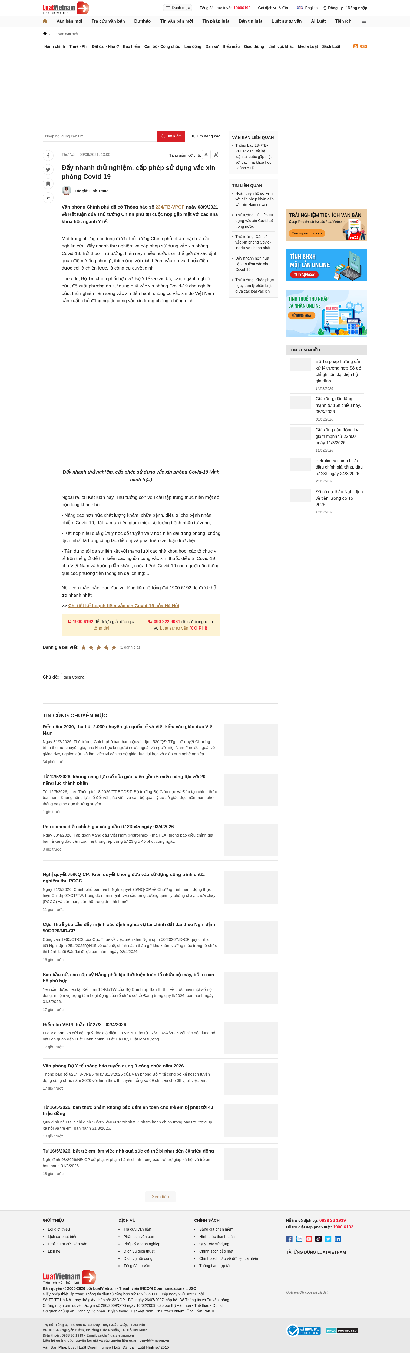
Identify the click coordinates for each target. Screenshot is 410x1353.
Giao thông (254, 46)
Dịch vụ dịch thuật (139, 1251)
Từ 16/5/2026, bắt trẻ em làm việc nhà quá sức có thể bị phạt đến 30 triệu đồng (128, 1151)
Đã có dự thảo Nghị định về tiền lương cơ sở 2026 (339, 498)
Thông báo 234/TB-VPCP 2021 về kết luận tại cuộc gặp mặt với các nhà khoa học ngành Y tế (253, 156)
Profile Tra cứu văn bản (67, 1244)
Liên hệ (54, 1251)
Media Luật (308, 46)
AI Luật (318, 21)
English (307, 8)
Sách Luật (331, 46)
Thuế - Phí (78, 46)
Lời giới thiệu (59, 1229)
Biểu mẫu (231, 46)
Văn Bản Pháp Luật (59, 1347)
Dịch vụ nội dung (138, 1258)
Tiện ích (343, 21)
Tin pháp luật (215, 21)
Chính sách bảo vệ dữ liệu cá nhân (228, 1258)
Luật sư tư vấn (287, 21)
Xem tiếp (160, 1196)
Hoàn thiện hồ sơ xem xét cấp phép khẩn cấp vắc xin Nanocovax (254, 199)
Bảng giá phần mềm (216, 1229)
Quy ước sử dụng (214, 1244)
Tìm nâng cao (205, 136)
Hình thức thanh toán (217, 1236)
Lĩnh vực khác (281, 46)
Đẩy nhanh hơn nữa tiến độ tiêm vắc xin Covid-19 (252, 264)
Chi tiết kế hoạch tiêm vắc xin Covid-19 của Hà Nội (123, 605)
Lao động (192, 46)
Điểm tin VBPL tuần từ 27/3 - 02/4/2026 (84, 1024)
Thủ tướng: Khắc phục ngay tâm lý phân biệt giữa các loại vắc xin (254, 285)
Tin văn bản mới (176, 21)
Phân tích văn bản (139, 1236)
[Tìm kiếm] (171, 136)
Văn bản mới (69, 21)
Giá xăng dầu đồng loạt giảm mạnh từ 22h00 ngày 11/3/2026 (338, 436)
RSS (360, 46)
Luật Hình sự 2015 (153, 1347)
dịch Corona (74, 677)
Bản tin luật (250, 21)
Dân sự (212, 46)
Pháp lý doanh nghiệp (142, 1244)
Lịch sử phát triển (62, 1236)
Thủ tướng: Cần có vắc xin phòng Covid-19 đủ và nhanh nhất (253, 242)
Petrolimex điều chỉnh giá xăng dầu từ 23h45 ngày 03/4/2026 (108, 826)
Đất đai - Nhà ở (105, 46)
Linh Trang (99, 191)
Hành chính (54, 46)
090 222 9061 (164, 621)
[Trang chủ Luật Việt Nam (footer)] (69, 1283)
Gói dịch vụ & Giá (273, 8)
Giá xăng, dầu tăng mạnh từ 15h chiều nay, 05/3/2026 (338, 405)
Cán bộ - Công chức (162, 46)
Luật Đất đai (124, 1347)
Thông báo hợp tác (215, 1266)
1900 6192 (80, 621)
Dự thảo (142, 21)
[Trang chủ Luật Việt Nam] (66, 7)
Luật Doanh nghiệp (95, 1347)
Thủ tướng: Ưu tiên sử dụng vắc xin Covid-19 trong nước (254, 221)
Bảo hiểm (131, 46)
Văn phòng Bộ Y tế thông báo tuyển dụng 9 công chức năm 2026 (113, 1066)
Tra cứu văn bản (108, 21)
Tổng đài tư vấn (137, 1266)
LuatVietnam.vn (57, 1032)
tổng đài (101, 628)
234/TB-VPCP (170, 207)
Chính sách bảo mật (216, 1251)
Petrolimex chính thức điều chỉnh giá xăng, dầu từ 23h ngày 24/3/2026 (339, 467)
